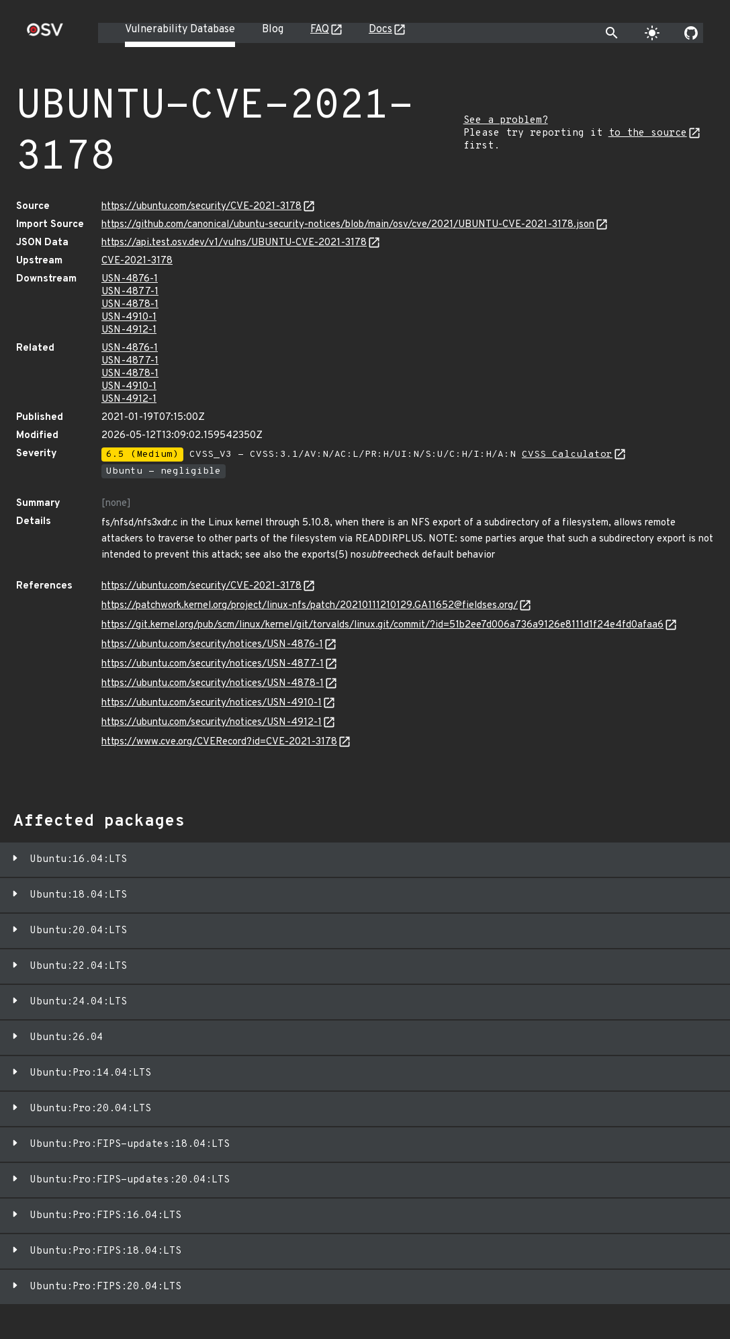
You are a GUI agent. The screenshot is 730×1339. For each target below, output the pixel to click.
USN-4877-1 (129, 292)
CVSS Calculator (567, 454)
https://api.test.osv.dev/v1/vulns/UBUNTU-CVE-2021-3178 (234, 242)
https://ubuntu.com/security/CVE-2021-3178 (201, 206)
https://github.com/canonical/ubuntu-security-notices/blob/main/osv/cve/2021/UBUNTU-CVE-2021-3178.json (347, 224)
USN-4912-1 (128, 330)
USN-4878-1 (129, 304)
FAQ (319, 29)
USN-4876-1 (129, 279)
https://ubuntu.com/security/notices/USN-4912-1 (211, 722)
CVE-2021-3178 (137, 261)
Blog (272, 29)
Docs (380, 29)
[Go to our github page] (691, 33)
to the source (647, 133)
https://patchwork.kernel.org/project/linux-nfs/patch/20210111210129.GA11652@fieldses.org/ (309, 605)
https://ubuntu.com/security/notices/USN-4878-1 (212, 683)
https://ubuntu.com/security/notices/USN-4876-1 (212, 644)
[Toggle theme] (652, 32)
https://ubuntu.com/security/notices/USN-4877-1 (212, 664)
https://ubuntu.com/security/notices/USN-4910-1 (211, 703)
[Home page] (45, 34)
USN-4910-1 (128, 317)
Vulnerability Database (180, 29)
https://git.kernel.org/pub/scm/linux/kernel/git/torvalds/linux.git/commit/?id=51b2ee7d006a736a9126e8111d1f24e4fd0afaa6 (382, 625)
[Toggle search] (611, 32)
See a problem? (505, 120)
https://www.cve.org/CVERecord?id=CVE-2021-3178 (219, 742)
